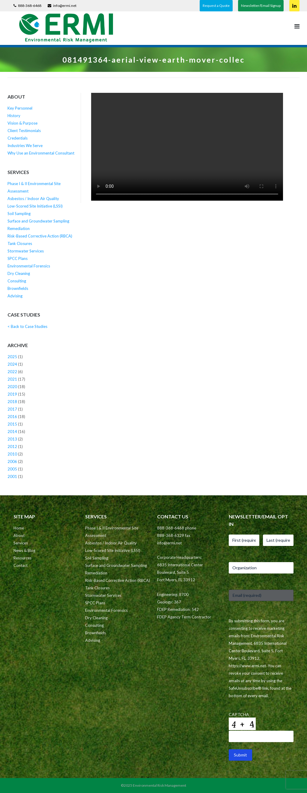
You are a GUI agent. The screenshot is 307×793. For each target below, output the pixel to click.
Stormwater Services (25, 251)
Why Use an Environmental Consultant (40, 153)
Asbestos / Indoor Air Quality (33, 198)
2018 (12, 401)
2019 (12, 394)
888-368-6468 (29, 5)
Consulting (16, 281)
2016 (12, 416)
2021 (12, 379)
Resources (22, 558)
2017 (12, 409)
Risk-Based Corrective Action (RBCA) (39, 236)
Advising (14, 295)
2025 (12, 356)
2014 (12, 431)
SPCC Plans (17, 258)
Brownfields (17, 288)
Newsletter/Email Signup (261, 5)
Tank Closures (19, 243)
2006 (12, 461)
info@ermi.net (64, 5)
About (19, 535)
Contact (20, 565)
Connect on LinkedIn (294, 5)
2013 (12, 439)
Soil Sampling (19, 213)
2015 (12, 424)
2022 (12, 371)
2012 (12, 446)
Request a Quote (216, 5)
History (13, 115)
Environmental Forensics (28, 266)
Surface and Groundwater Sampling (38, 221)
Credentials (17, 138)
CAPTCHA (239, 714)
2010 (12, 454)
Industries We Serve (25, 145)
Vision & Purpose (22, 123)
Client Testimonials (24, 130)
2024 (12, 364)
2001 (12, 476)
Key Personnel (19, 108)
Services (20, 543)
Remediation (18, 228)
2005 (12, 469)
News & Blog (24, 550)
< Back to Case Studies (27, 326)
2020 (12, 386)
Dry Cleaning (18, 273)
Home (18, 528)
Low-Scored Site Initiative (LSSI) (35, 206)
